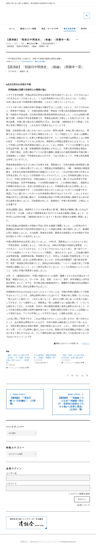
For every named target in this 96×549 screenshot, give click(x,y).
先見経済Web (55, 15)
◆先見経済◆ (70, 29)
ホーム (12, 29)
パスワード (11, 483)
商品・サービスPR (50, 29)
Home (8, 43)
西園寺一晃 (24, 71)
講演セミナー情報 (28, 29)
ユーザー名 (11, 473)
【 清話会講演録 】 (47, 43)
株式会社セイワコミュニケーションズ (45, 542)
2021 (16, 43)
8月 (22, 43)
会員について (83, 505)
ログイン (86, 343)
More (84, 29)
